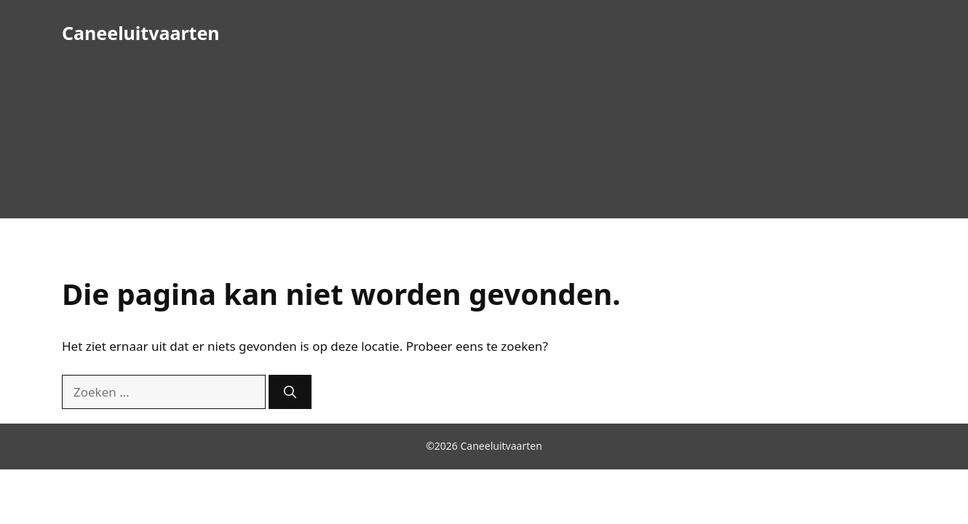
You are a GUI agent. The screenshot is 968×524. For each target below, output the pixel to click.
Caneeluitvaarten (141, 32)
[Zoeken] (290, 392)
